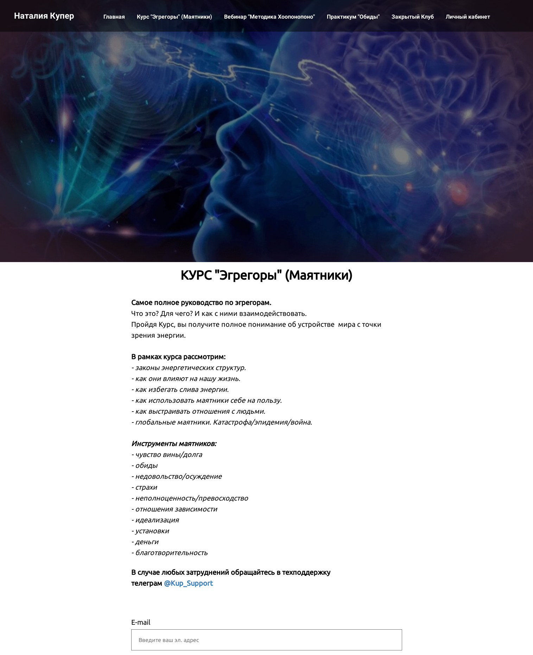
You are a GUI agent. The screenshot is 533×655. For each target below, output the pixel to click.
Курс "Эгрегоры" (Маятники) (175, 16)
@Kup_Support (188, 583)
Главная (114, 16)
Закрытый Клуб (413, 16)
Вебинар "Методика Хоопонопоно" (270, 16)
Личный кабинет (468, 16)
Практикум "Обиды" (354, 16)
